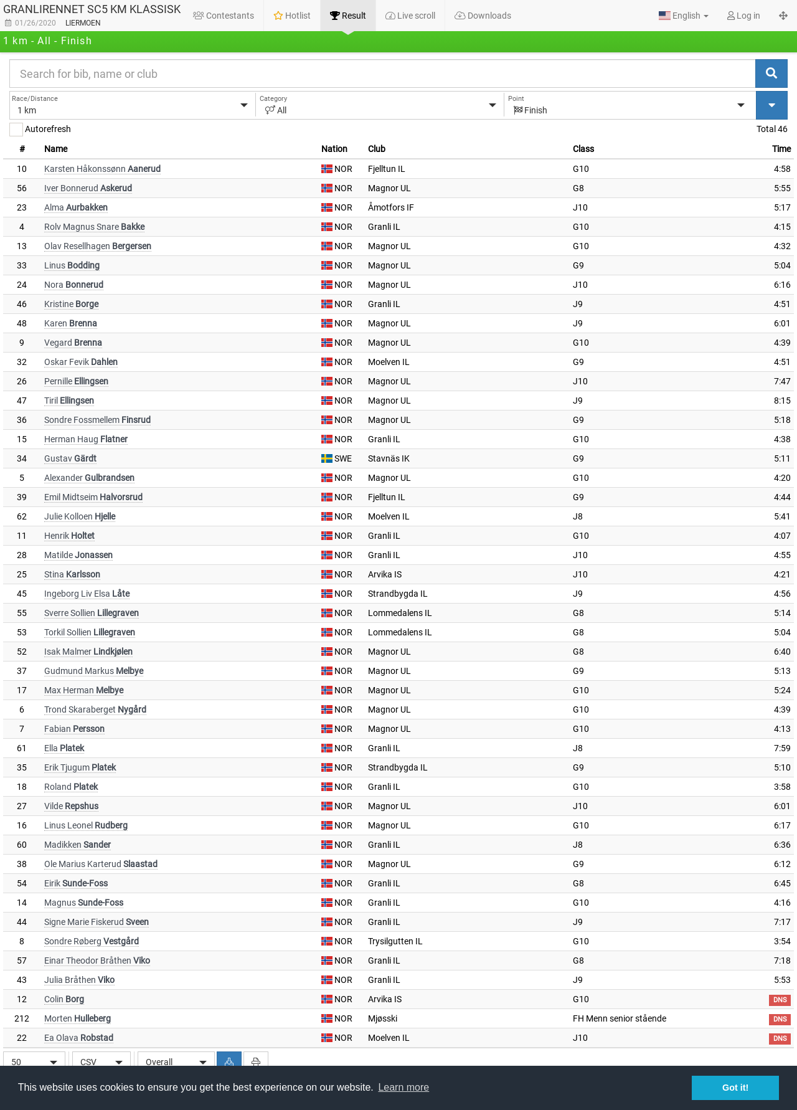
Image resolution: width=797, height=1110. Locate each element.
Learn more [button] (403, 1087)
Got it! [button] (735, 1088)
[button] (683, 15)
